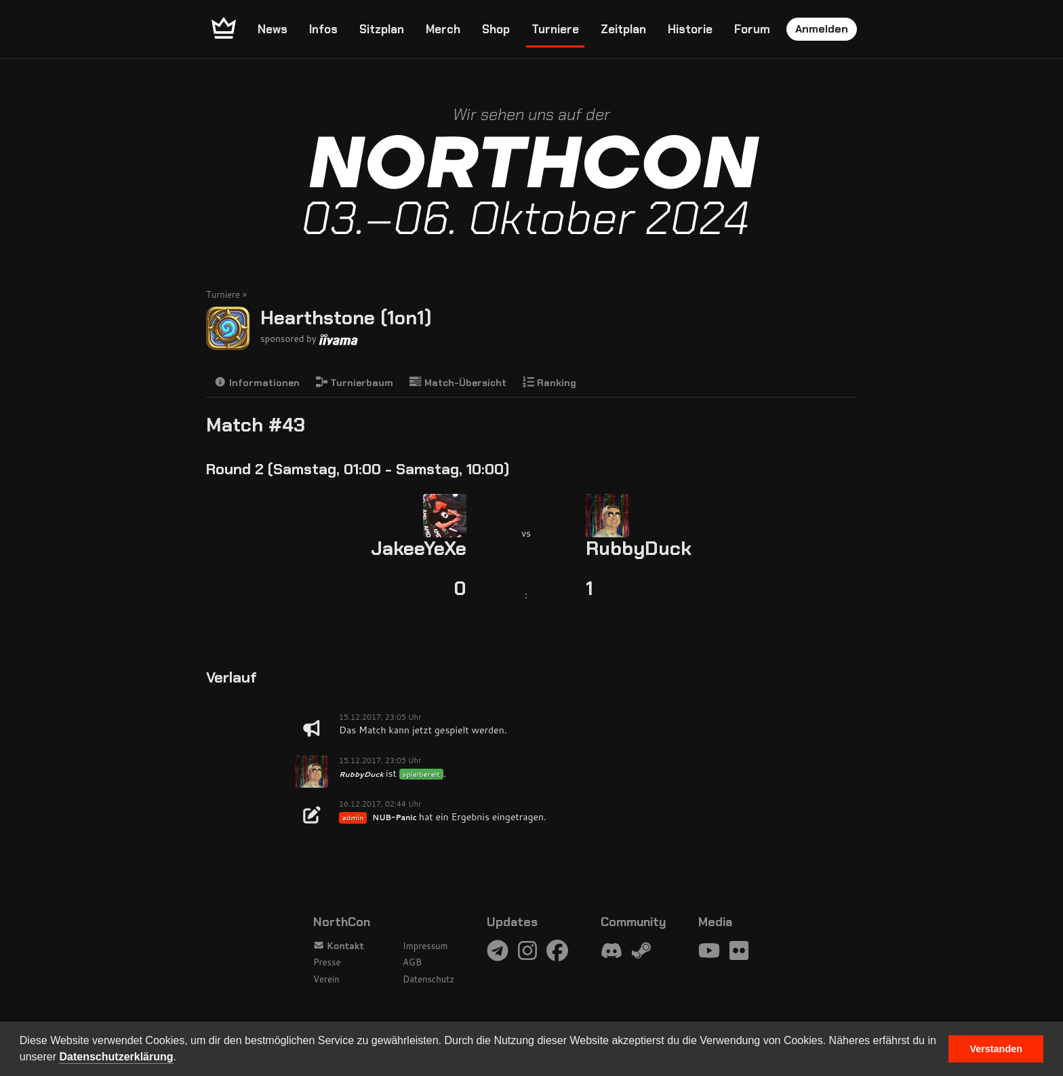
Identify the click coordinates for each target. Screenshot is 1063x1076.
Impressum (425, 946)
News (272, 29)
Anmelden (821, 29)
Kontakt (338, 946)
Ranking (550, 382)
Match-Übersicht (457, 382)
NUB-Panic (394, 817)
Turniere (555, 29)
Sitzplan (381, 29)
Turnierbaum (355, 382)
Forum (752, 29)
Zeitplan (623, 29)
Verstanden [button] (995, 1048)
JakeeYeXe (418, 548)
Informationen (257, 382)
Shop (496, 29)
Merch (443, 29)
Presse (326, 962)
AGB (412, 962)
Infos (323, 29)
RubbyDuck (638, 548)
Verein (326, 979)
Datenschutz (428, 979)
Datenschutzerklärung (117, 1056)
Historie (690, 29)
